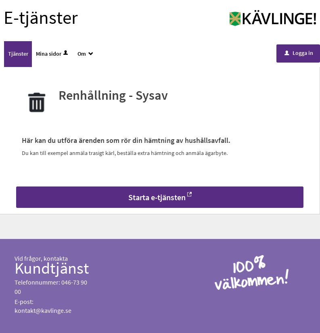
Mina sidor (52, 53)
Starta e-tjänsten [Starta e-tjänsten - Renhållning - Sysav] (157, 197)
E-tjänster (41, 17)
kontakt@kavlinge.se (43, 310)
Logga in (298, 53)
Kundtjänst (52, 268)
